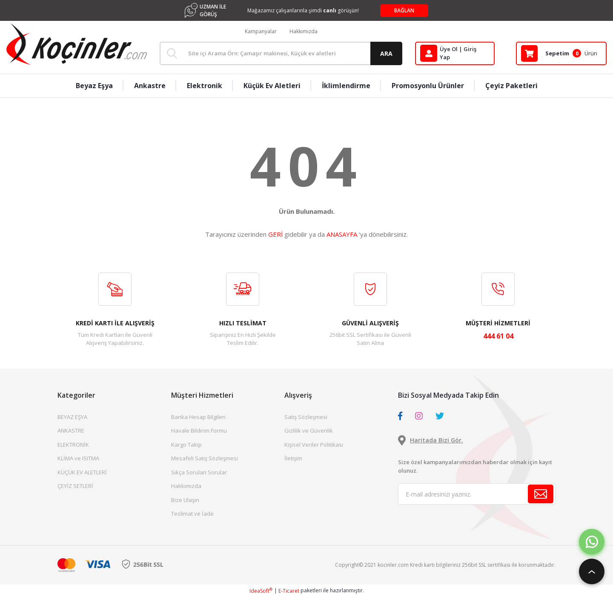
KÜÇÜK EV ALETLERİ (82, 472)
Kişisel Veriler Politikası (313, 444)
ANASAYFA (342, 234)
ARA (386, 53)
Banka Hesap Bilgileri (198, 417)
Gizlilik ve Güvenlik (308, 430)
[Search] (281, 53)
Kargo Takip (186, 444)
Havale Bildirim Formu (199, 430)
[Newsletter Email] (477, 494)
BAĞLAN (404, 10)
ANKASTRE (70, 430)
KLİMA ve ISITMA (78, 458)
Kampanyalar (261, 31)
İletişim (293, 458)
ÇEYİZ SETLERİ (75, 486)
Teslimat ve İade (192, 513)
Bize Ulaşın (185, 500)
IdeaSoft (260, 590)
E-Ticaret (288, 590)
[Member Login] (455, 53)
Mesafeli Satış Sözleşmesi (204, 458)
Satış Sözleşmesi (305, 417)
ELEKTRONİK (73, 444)
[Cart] (561, 53)
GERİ (275, 234)
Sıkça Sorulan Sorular (199, 472)
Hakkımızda (303, 31)
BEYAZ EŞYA (72, 417)
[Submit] (540, 494)
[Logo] (76, 44)
